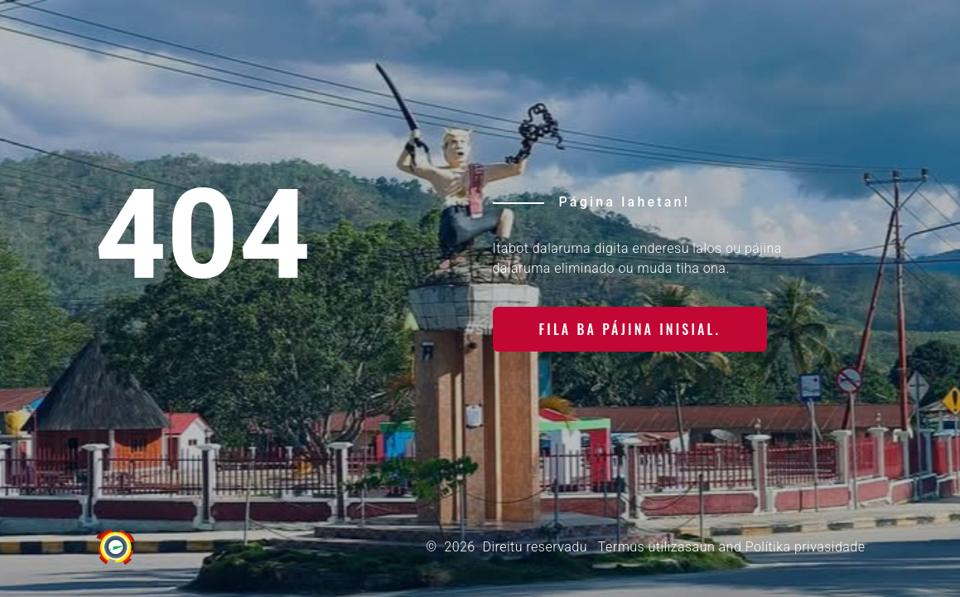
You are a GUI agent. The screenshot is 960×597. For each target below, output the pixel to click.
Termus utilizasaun (656, 547)
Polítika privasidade (805, 547)
